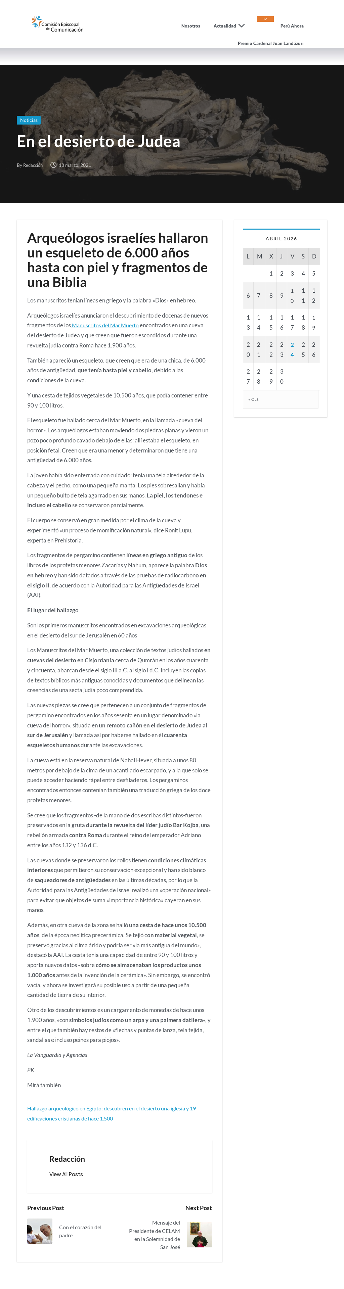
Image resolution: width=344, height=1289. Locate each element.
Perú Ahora (292, 26)
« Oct (253, 399)
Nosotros (190, 26)
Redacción (68, 1159)
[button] (67, 1175)
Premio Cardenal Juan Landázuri (271, 43)
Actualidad (232, 25)
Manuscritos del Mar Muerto (107, 325)
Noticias (29, 120)
